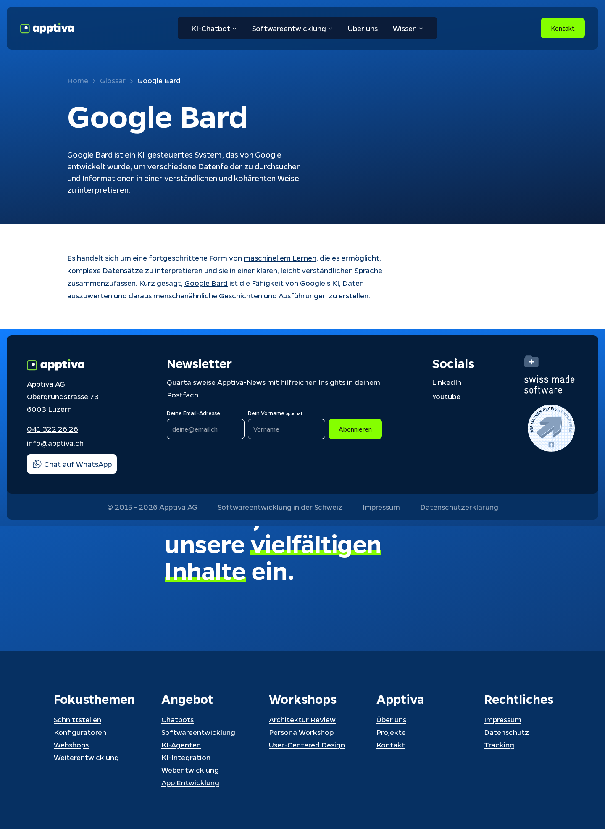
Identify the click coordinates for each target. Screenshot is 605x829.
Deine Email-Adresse (193, 412)
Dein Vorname (275, 412)
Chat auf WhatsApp (72, 464)
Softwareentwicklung (292, 28)
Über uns (363, 28)
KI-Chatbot (214, 28)
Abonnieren (355, 429)
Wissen (408, 28)
